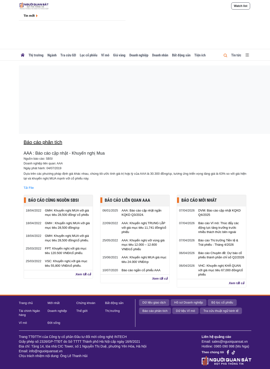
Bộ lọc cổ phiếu (222, 302)
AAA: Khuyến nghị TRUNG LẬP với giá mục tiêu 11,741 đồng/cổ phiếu (143, 227)
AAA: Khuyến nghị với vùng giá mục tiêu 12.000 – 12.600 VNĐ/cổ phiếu (142, 245)
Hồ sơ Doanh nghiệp (188, 302)
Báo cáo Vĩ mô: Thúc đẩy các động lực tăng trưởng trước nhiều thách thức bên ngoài (218, 227)
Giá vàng (119, 55)
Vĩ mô (105, 55)
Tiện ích (200, 55)
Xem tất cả (83, 274)
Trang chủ (26, 303)
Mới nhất (54, 303)
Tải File (29, 188)
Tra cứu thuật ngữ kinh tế (220, 311)
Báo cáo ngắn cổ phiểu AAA (140, 270)
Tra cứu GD (68, 55)
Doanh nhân (160, 55)
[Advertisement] (138, 98)
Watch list (240, 6)
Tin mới (29, 15)
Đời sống (54, 323)
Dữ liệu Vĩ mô (185, 311)
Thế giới (82, 311)
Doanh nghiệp (138, 55)
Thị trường (36, 55)
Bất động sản (181, 55)
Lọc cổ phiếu (88, 55)
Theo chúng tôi (213, 352)
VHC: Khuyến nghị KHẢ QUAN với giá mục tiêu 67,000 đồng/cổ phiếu (220, 270)
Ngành (52, 55)
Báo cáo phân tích (155, 311)
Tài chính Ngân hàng (29, 313)
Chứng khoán (85, 303)
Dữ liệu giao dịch (154, 302)
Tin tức (236, 55)
